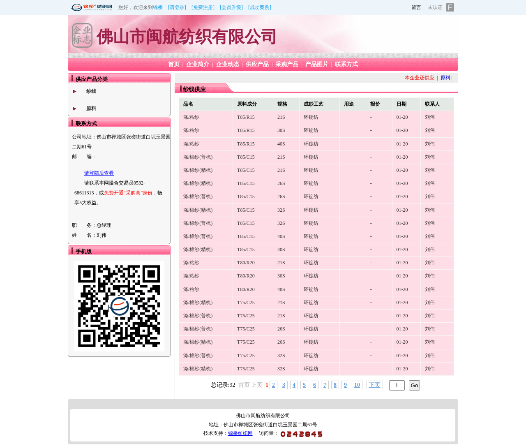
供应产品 (257, 64)
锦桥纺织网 (240, 433)
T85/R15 (246, 117)
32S (281, 210)
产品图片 (316, 64)
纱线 (91, 91)
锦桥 (158, 7)
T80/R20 (246, 263)
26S (281, 183)
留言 (416, 7)
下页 (375, 385)
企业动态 (227, 64)
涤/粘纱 (191, 117)
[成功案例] (259, 7)
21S (281, 117)
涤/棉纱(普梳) (197, 157)
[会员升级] (231, 7)
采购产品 (286, 64)
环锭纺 (311, 117)
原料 (91, 108)
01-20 (402, 117)
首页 (174, 64)
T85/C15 (246, 157)
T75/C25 (246, 302)
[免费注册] (203, 7)
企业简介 (197, 64)
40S (281, 144)
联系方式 (346, 64)
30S (281, 130)
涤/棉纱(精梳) (197, 170)
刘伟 (430, 117)
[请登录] (177, 7)
